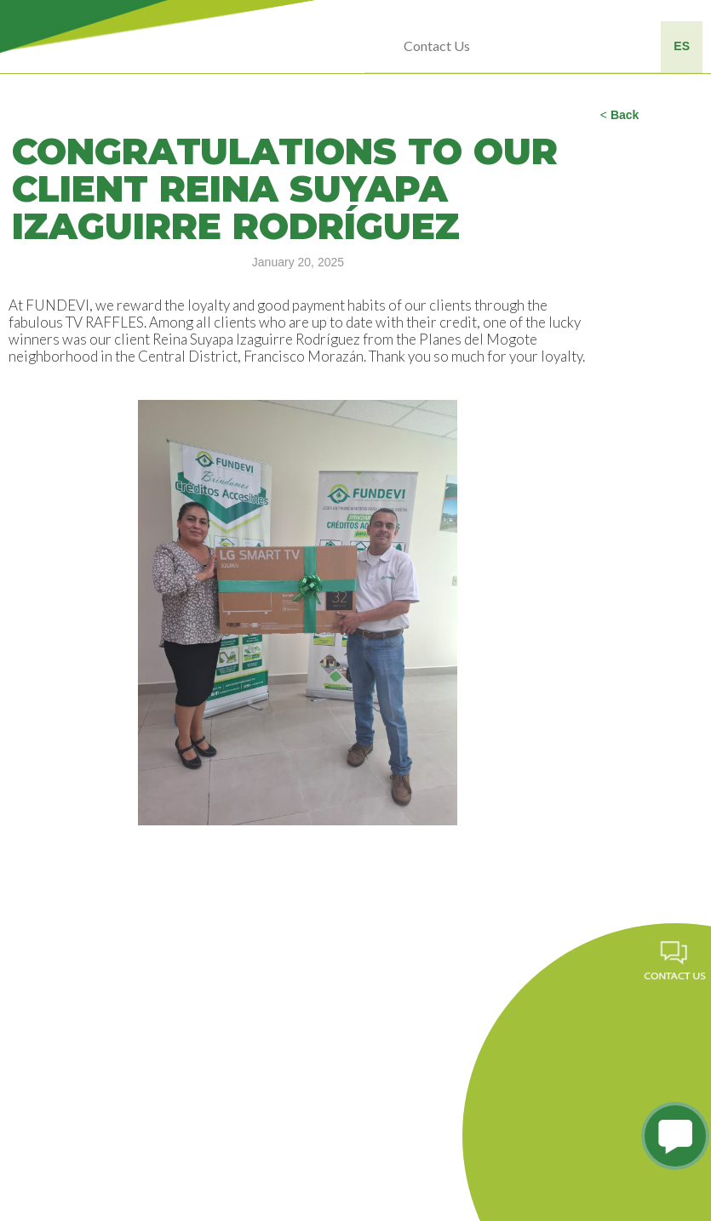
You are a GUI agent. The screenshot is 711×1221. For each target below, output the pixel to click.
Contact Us (437, 45)
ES (682, 46)
